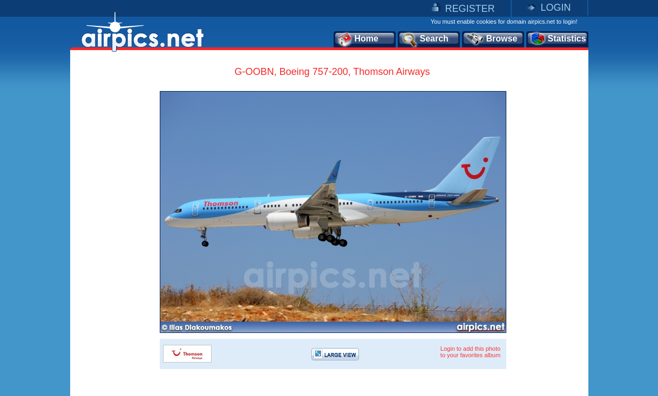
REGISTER (469, 8)
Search (425, 39)
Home (357, 39)
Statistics (558, 39)
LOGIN (555, 7)
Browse (491, 39)
